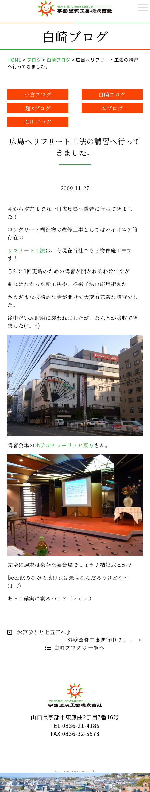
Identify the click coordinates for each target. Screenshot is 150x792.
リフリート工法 (26, 250)
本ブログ (112, 108)
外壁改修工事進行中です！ (105, 640)
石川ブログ (38, 121)
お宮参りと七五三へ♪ (39, 632)
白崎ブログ (112, 94)
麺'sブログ (38, 108)
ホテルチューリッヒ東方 (64, 445)
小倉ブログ (38, 94)
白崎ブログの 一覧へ (75, 647)
